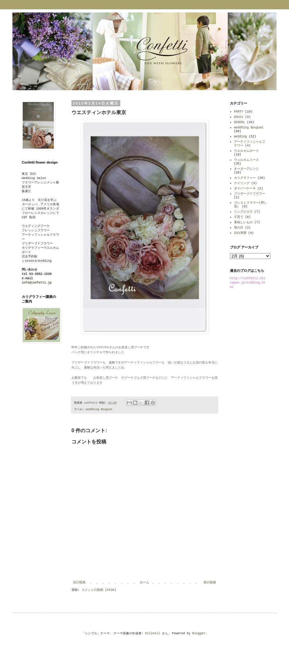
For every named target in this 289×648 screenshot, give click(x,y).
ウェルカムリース (246, 160)
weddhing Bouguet (99, 409)
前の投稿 (210, 582)
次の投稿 (79, 582)
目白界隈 (240, 233)
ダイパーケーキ (245, 188)
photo (238, 117)
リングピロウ (243, 212)
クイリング (242, 183)
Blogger (198, 633)
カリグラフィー (245, 178)
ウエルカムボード (246, 151)
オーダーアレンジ (246, 169)
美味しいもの (243, 222)
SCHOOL (239, 122)
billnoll (152, 633)
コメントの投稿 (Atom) (98, 590)
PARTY (238, 111)
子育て (238, 217)
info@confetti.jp (37, 283)
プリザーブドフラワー (249, 194)
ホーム (144, 582)
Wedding (240, 136)
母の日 (238, 227)
